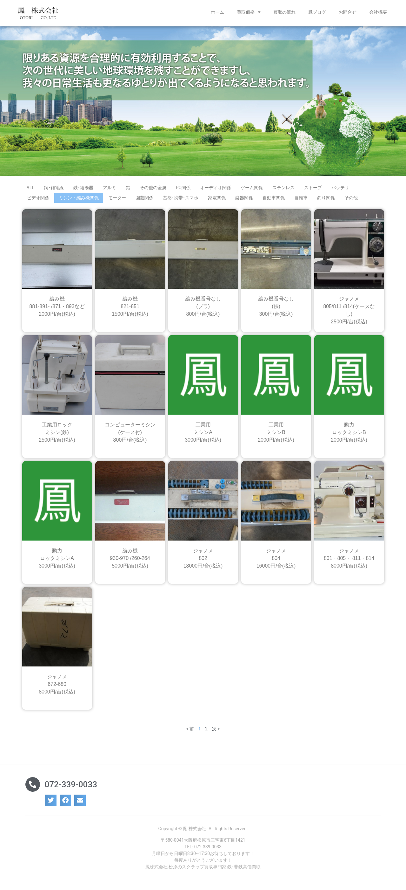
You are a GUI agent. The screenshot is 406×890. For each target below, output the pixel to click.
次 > (216, 731)
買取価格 (249, 12)
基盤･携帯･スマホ (180, 200)
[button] (51, 802)
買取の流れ (284, 12)
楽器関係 (244, 200)
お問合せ (347, 12)
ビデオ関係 (38, 200)
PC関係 (183, 189)
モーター (117, 200)
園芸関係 (144, 200)
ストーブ (313, 189)
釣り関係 (326, 200)
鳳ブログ (317, 12)
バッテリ (340, 189)
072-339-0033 (71, 786)
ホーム (217, 12)
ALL (30, 189)
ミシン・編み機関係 (79, 200)
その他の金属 (153, 189)
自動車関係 (274, 200)
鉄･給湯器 (83, 189)
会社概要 (378, 12)
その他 (351, 200)
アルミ (109, 189)
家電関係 (217, 200)
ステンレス (283, 189)
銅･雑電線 (54, 189)
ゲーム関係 (252, 189)
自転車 (301, 200)
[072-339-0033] (32, 786)
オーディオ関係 (215, 189)
